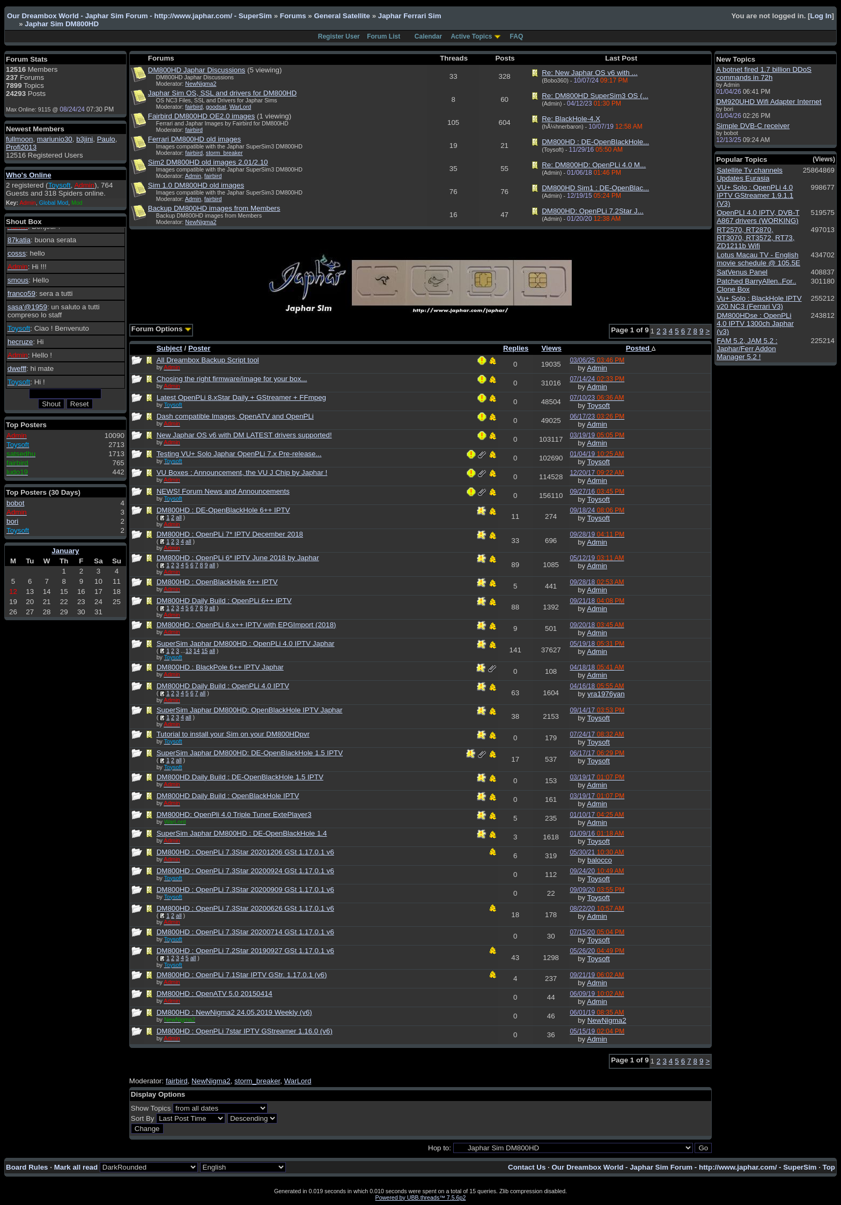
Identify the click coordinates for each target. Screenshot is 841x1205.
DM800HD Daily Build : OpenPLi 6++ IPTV (224, 601)
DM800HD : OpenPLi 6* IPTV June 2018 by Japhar (238, 558)
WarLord (240, 106)
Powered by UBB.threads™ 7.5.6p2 (420, 1197)
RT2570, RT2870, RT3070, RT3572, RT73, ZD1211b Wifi (755, 238)
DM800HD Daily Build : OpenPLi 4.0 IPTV (223, 686)
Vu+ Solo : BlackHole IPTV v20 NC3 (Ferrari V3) (759, 302)
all (179, 517)
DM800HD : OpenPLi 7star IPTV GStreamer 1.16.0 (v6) (245, 1031)
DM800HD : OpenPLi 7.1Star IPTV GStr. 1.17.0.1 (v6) (242, 975)
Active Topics (471, 36)
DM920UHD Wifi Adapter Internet (768, 102)
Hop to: (439, 1148)
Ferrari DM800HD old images (194, 139)
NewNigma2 (200, 83)
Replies (515, 348)
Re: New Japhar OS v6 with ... (590, 73)
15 (204, 651)
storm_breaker (224, 153)
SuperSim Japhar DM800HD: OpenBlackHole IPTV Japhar (250, 710)
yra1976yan (606, 694)
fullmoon (19, 139)
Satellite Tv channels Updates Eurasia (750, 174)
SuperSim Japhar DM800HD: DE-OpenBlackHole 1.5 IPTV (250, 753)
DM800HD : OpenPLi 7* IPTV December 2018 (230, 534)
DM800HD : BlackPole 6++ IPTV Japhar (220, 667)
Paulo (106, 139)
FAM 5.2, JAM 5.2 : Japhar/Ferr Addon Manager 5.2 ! (747, 349)
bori (12, 521)
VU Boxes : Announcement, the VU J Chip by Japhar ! (242, 472)
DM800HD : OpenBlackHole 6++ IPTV (217, 582)
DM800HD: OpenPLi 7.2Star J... (593, 211)
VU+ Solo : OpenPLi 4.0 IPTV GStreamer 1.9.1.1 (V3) (755, 195)
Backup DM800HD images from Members (214, 208)
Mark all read (76, 1167)
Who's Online (28, 175)
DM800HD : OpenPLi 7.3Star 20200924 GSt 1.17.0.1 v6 (245, 871)
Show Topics (151, 1108)
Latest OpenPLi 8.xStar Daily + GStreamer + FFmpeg (241, 397)
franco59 (21, 293)
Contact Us (526, 1167)
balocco (599, 860)
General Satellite (342, 16)
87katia (19, 240)
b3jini (84, 139)
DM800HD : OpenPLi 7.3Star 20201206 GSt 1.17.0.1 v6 (245, 852)
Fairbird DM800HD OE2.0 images (201, 116)
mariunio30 (54, 139)
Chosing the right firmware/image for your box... (232, 379)
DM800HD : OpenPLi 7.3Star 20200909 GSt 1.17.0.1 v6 (245, 890)
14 (197, 651)
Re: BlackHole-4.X (571, 119)
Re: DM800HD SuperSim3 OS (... (595, 96)
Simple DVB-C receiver (753, 126)
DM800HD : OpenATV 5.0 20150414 (214, 994)
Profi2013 (21, 147)
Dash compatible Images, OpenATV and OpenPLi (235, 416)
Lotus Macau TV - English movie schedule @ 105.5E (758, 259)
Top (829, 1167)
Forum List (383, 36)
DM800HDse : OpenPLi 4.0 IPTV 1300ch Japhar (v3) (755, 323)
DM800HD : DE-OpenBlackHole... (595, 142)
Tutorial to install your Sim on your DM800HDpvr (233, 734)
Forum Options (161, 329)
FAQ (516, 36)
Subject (169, 348)
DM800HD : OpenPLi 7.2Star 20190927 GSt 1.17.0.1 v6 (245, 951)
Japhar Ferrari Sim (409, 16)
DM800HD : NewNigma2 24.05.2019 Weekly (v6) (234, 1012)
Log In (821, 16)
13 (189, 651)
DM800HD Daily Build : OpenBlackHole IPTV (228, 796)
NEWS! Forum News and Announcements (223, 491)
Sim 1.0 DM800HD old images (196, 185)
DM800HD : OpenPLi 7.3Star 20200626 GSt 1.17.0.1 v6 (245, 908)
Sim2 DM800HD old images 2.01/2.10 (208, 162)
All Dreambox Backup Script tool (208, 360)
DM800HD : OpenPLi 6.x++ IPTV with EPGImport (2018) (246, 625)
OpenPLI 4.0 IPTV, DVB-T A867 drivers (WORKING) (758, 217)
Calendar (428, 36)
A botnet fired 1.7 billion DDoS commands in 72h (764, 73)
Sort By (142, 1118)
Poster (199, 348)
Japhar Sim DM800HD (62, 24)
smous (18, 280)
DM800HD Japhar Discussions (196, 70)
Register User (339, 36)
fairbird (194, 106)
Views (551, 348)
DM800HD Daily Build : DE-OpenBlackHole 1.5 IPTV (240, 777)
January (65, 551)
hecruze (20, 342)
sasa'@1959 (27, 307)
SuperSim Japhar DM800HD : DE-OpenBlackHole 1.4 (242, 833)
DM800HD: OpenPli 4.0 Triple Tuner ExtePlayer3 (234, 814)
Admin (193, 176)
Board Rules (27, 1167)
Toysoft (598, 405)
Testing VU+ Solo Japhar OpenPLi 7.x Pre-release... (239, 454)
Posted (640, 348)
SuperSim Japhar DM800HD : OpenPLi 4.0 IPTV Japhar (246, 643)
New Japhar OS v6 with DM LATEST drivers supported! (244, 435)
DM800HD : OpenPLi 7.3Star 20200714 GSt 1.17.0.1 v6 (245, 932)
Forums (293, 16)
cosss (17, 253)
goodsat (216, 106)
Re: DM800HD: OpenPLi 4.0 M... (594, 165)
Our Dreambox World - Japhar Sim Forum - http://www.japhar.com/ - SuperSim (139, 16)
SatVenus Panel (742, 272)
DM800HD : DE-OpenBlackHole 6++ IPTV (223, 510)
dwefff (17, 369)
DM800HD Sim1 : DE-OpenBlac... (595, 188)
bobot (15, 503)
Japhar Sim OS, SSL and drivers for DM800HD (222, 93)
